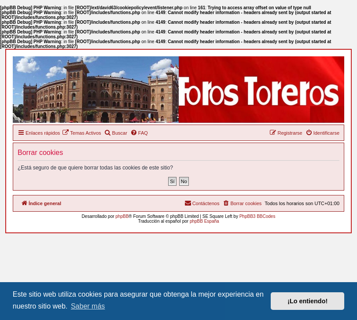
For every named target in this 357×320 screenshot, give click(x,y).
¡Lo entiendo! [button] (307, 301)
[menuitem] (81, 133)
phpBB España (204, 221)
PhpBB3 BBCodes (257, 216)
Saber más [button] (88, 306)
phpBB (122, 216)
